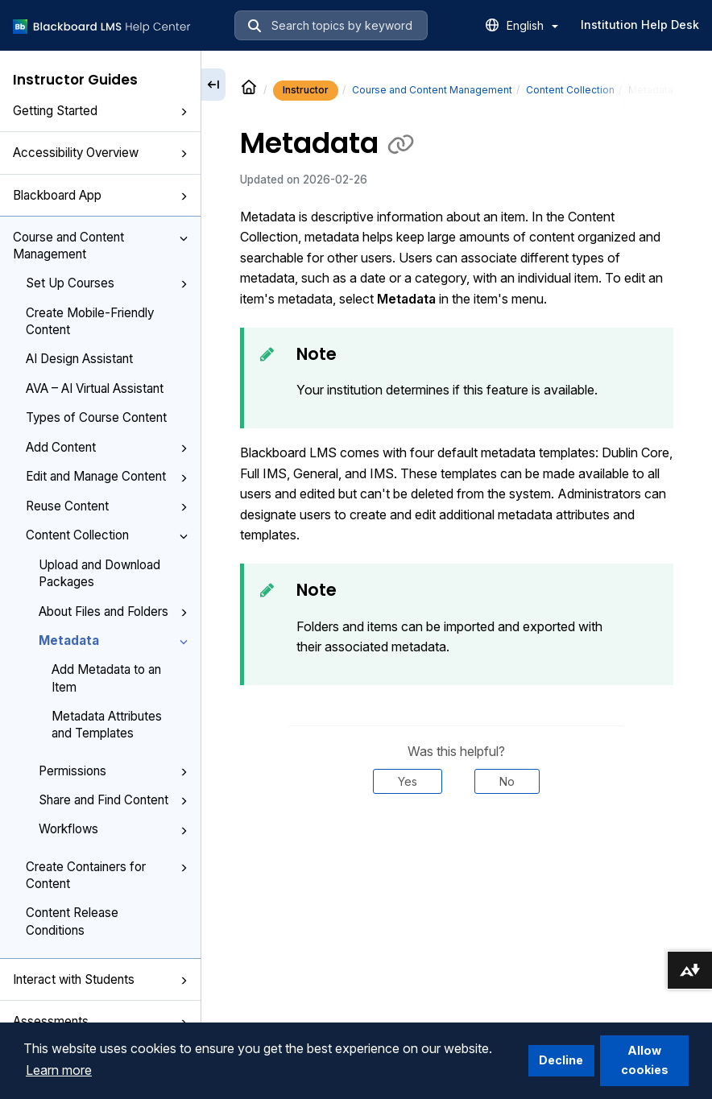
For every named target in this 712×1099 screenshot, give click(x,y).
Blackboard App (100, 195)
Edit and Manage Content (107, 476)
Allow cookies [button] (645, 1059)
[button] (184, 112)
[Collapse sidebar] (213, 84)
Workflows (113, 829)
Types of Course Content (96, 417)
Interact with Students (100, 979)
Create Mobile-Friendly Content (90, 321)
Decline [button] (561, 1060)
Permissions (113, 771)
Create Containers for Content (107, 875)
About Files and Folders (113, 611)
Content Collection (107, 535)
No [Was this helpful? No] (507, 781)
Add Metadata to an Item (106, 678)
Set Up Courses (107, 283)
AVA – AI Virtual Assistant (95, 388)
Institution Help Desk (640, 24)
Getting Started (100, 110)
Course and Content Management (100, 245)
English (532, 25)
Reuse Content (107, 506)
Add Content (107, 447)
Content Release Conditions (72, 921)
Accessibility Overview (100, 152)
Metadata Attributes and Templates (107, 725)
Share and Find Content (113, 800)
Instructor (306, 90)
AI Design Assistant (79, 358)
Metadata (113, 640)
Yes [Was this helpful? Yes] (407, 781)
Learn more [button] (59, 1070)
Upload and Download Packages (99, 573)
